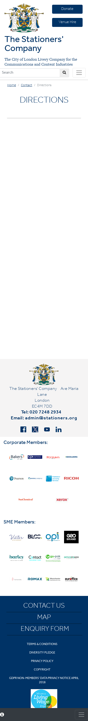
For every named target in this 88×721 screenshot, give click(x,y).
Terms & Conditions (42, 644)
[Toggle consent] (81, 714)
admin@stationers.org (51, 418)
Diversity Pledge (42, 652)
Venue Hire (67, 22)
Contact (26, 85)
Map (44, 618)
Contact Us (44, 606)
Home (11, 85)
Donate (67, 9)
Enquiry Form (45, 629)
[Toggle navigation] (79, 72)
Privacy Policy (42, 661)
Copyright (42, 669)
